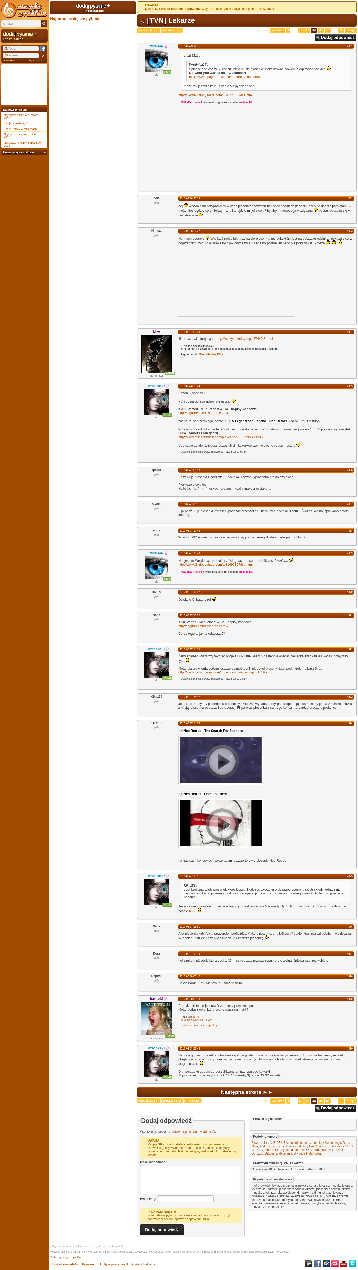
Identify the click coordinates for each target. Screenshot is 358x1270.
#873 (350, 697)
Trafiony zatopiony (272, 1146)
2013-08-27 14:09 (190, 649)
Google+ (309, 1263)
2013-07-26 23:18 (190, 198)
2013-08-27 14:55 (190, 723)
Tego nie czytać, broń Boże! (196, 1019)
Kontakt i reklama (143, 1264)
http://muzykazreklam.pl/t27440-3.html (245, 339)
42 (300, 30)
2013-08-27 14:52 (190, 697)
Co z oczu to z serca (266, 1150)
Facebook (317, 1263)
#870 (350, 592)
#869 (350, 553)
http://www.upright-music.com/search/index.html (224, 77)
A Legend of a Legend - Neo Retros (259, 421)
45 (321, 30)
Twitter (352, 1263)
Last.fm (335, 1263)
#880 (350, 1048)
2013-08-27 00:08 (190, 470)
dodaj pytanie (93, 7)
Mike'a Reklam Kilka (211, 354)
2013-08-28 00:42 (190, 976)
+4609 (170, 1035)
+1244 (167, 414)
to (194, 1016)
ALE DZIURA (279, 1143)
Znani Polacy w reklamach (20, 128)
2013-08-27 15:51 (190, 926)
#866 (350, 470)
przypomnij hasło (36, 60)
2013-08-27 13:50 (190, 615)
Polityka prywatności (114, 1264)
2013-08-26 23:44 (190, 386)
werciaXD (156, 46)
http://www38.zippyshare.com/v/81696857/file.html (215, 564)
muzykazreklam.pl (148, 30)
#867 (350, 504)
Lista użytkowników (65, 1264)
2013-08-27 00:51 (190, 504)
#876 (350, 926)
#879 (350, 999)
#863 (350, 231)
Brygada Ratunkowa (308, 1153)
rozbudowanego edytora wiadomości (192, 1132)
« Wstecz (277, 30)
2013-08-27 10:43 (190, 530)
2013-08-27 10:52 (190, 592)
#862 (350, 198)
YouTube (343, 1263)
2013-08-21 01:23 (190, 332)
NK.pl (326, 1263)
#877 (350, 953)
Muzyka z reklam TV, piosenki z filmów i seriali (24, 10)
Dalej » (350, 30)
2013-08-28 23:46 (190, 1048)
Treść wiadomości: (153, 1162)
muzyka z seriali (172, 30)
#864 (350, 332)
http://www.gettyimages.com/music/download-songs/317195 (222, 672)
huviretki (156, 998)
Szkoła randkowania (278, 1153)
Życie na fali (260, 1143)
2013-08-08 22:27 (190, 231)
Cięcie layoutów (72, 1257)
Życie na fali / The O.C (296, 1150)
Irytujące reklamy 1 (15, 123)
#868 (350, 530)
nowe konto (9, 60)
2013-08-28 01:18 (190, 999)
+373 (167, 72)
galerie (22, 109)
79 (340, 30)
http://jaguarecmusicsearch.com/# (203, 413)
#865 (350, 386)
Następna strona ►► (247, 1092)
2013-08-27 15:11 (190, 876)
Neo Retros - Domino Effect (205, 794)
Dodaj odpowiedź (338, 37)
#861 (350, 46)
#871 (350, 615)
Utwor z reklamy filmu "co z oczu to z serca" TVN (319, 1146)
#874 (350, 723)
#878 (350, 976)
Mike (156, 331)
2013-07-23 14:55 (190, 46)
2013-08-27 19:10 (190, 953)
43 (307, 30)
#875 (350, 876)
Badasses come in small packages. (201, 1025)
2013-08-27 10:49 (190, 553)
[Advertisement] (219, 145)
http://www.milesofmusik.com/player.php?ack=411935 (220, 437)
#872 (350, 649)
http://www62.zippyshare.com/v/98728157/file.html (215, 95)
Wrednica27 (156, 386)
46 (327, 30)
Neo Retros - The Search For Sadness (213, 731)
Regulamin (89, 1264)
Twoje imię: (148, 1199)
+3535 (170, 373)
